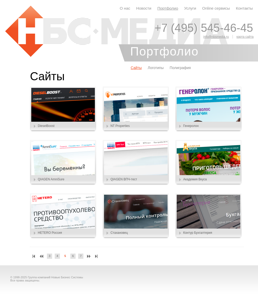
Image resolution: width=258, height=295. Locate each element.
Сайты (136, 68)
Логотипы (156, 68)
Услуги (190, 8)
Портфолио (167, 8)
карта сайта (245, 37)
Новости (143, 8)
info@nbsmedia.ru (216, 37)
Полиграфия (180, 68)
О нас (125, 8)
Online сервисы (216, 8)
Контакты (244, 8)
